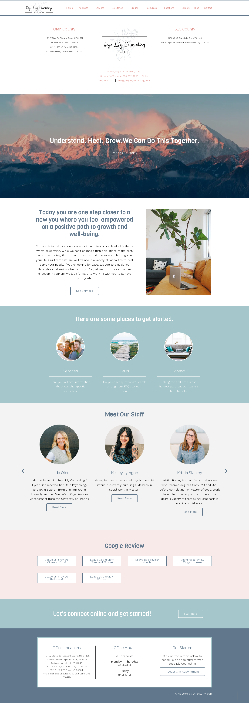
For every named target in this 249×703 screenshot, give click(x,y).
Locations (169, 8)
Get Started (117, 8)
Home (69, 8)
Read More (59, 507)
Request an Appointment (182, 671)
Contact (208, 8)
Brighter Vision (202, 693)
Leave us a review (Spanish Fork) (56, 561)
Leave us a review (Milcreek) (56, 578)
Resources (151, 8)
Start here (190, 613)
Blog (196, 8)
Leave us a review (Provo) (102, 578)
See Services (84, 290)
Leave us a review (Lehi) (147, 561)
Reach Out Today (124, 153)
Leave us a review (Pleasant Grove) (102, 561)
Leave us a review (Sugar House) (192, 561)
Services (100, 8)
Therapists (82, 8)
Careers (186, 8)
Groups (134, 8)
